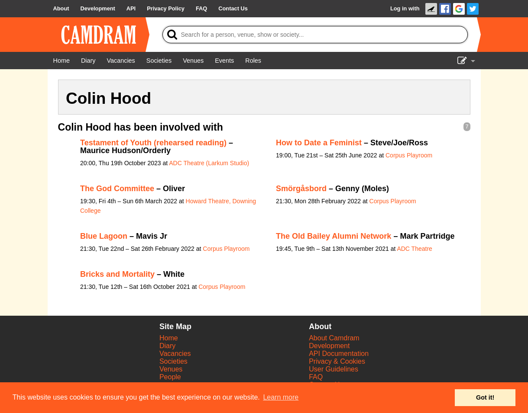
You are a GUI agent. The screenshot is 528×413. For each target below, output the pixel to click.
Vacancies (175, 353)
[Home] (61, 60)
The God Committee (117, 188)
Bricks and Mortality (117, 274)
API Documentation (339, 353)
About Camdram (334, 338)
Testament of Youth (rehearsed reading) (153, 142)
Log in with (405, 8)
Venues (170, 369)
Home (168, 338)
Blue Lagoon (103, 236)
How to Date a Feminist (319, 142)
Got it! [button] (485, 397)
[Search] (315, 35)
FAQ (316, 377)
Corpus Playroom (408, 155)
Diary (167, 345)
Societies (173, 361)
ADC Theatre (414, 248)
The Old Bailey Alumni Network (333, 236)
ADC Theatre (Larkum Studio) (209, 163)
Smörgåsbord (301, 188)
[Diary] (88, 60)
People (170, 377)
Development (329, 345)
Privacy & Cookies (337, 361)
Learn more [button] (280, 397)
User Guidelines (333, 369)
